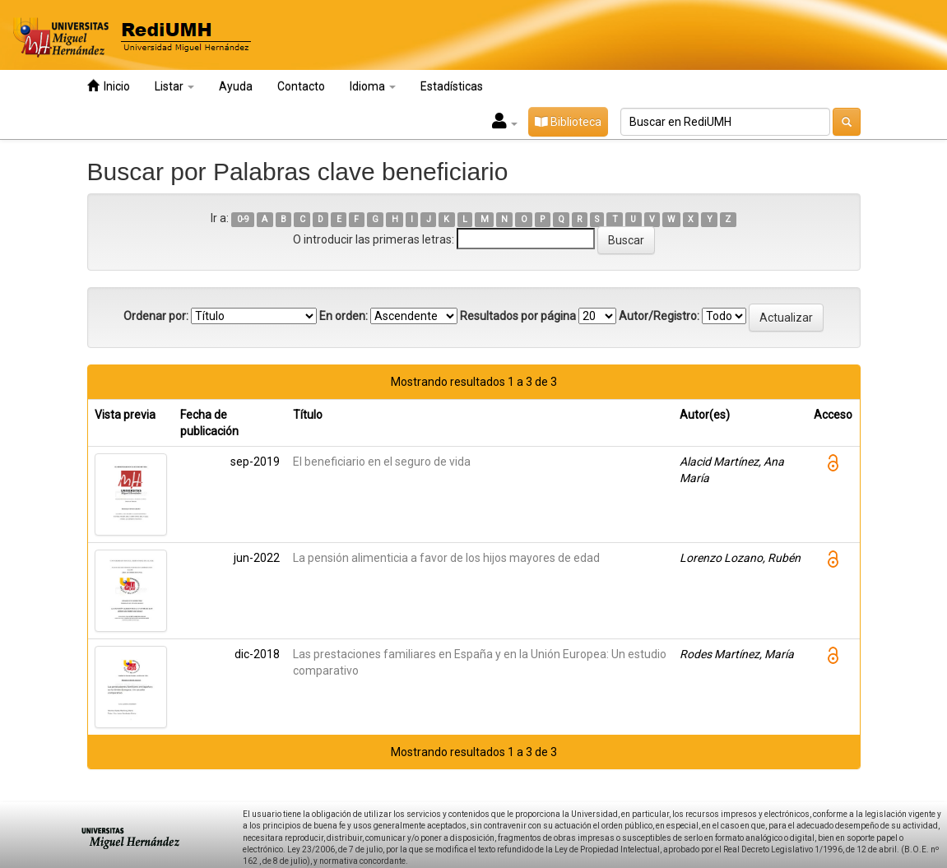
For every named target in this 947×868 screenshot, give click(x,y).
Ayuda (236, 86)
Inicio (108, 86)
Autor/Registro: (659, 316)
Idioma (373, 86)
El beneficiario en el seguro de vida (382, 461)
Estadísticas (451, 86)
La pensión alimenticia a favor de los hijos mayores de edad (446, 557)
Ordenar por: (155, 316)
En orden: (343, 316)
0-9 (243, 219)
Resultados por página (518, 316)
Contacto (301, 86)
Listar (174, 86)
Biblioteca (568, 121)
